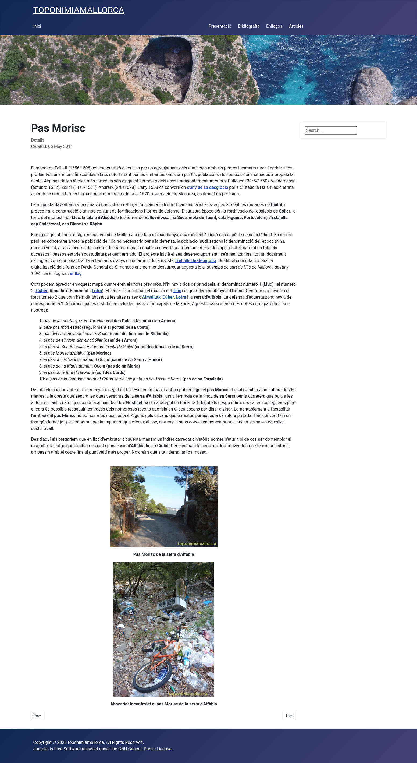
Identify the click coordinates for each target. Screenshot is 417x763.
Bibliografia (248, 26)
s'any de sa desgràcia (207, 187)
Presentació (220, 26)
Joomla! (41, 748)
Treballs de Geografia (195, 260)
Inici (37, 26)
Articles (296, 26)
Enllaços (274, 26)
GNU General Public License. (145, 748)
